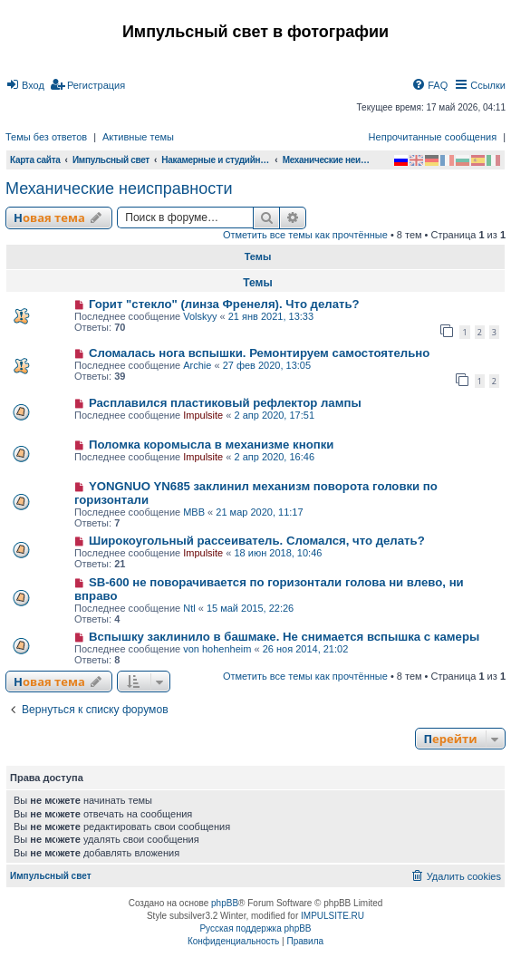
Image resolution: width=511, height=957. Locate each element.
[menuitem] (24, 85)
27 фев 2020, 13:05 (267, 365)
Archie (197, 365)
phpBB (224, 903)
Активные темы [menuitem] (138, 136)
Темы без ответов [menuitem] (46, 136)
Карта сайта (35, 160)
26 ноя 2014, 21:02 (306, 648)
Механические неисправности (119, 188)
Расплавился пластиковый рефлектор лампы (225, 403)
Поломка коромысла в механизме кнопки (211, 444)
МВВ (194, 512)
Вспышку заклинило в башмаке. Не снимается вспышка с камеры (284, 636)
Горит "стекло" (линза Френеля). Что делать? (224, 304)
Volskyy (200, 316)
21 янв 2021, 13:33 (270, 316)
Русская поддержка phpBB (255, 928)
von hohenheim (217, 648)
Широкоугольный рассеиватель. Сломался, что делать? (257, 540)
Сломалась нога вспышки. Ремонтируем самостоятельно (259, 353)
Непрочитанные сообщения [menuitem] (433, 136)
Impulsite (203, 415)
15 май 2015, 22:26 (250, 608)
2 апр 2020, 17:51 (274, 415)
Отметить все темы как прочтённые (305, 234)
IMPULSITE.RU (332, 916)
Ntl (189, 608)
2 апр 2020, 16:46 (274, 456)
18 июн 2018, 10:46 (278, 552)
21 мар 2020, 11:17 (259, 512)
